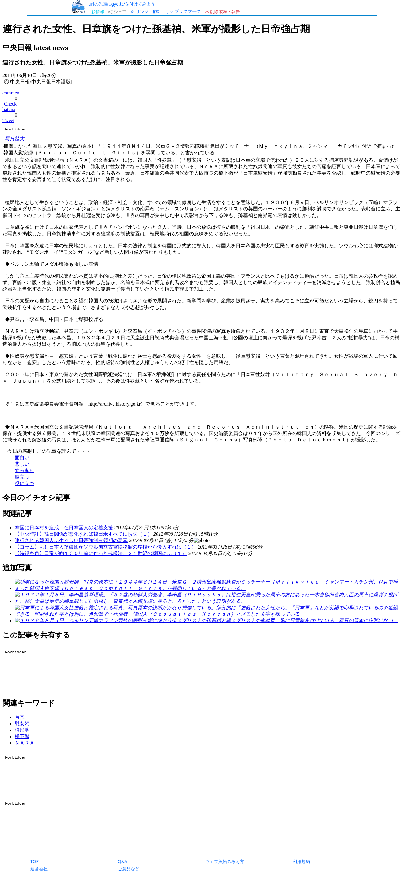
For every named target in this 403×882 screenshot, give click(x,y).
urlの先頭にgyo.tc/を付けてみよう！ (124, 4)
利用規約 (301, 861)
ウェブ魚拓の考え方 (224, 861)
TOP (34, 861)
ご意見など (128, 869)
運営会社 (39, 869)
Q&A (122, 861)
